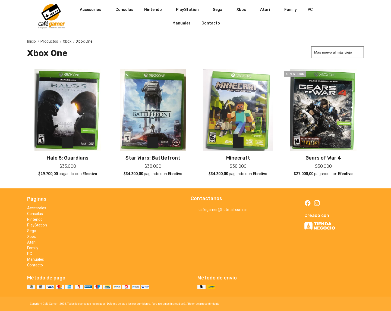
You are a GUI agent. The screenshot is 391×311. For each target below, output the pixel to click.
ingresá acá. (178, 303)
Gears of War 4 (323, 158)
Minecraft (238, 158)
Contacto (210, 23)
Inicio (33, 41)
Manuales (181, 23)
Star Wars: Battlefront (152, 158)
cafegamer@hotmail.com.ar (219, 210)
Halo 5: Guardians (68, 158)
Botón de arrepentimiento (203, 303)
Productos (51, 41)
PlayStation (190, 9)
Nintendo (155, 9)
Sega (220, 9)
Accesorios (93, 9)
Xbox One (84, 41)
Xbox (244, 9)
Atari (268, 9)
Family (290, 9)
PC (310, 9)
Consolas (124, 9)
